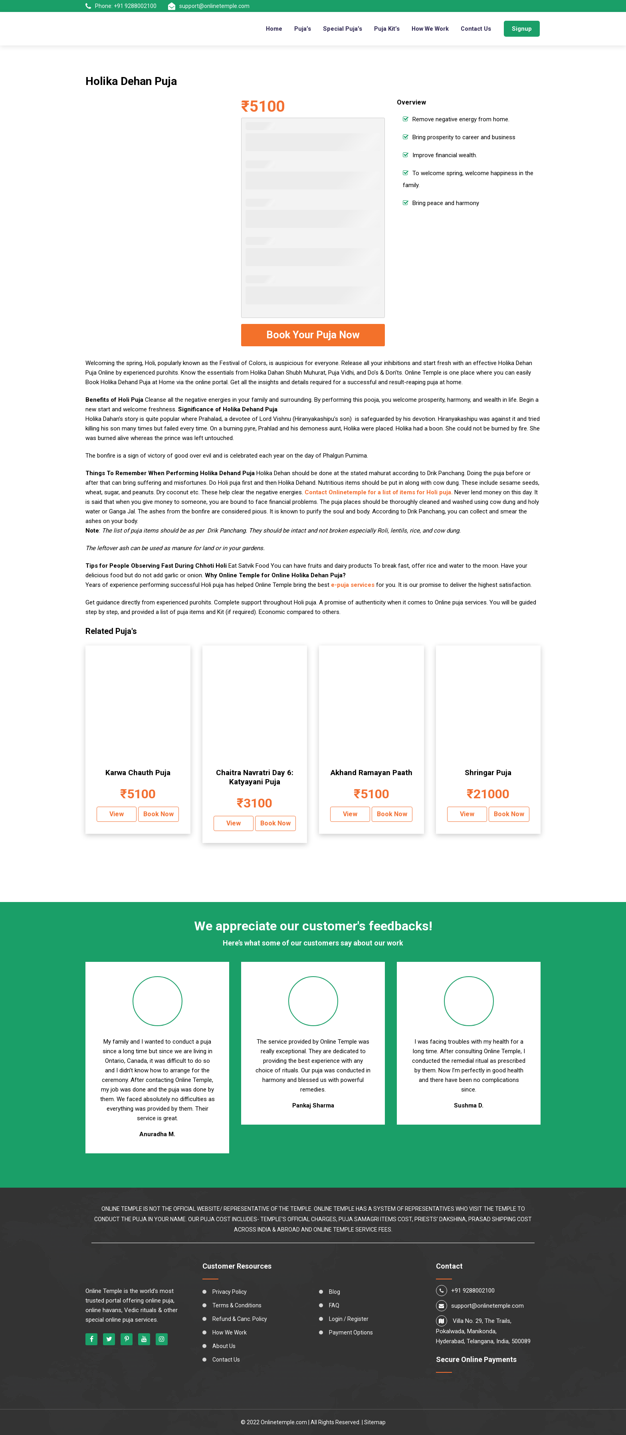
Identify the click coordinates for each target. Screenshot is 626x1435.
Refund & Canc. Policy (239, 1319)
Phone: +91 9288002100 (120, 6)
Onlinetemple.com (284, 1422)
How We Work (428, 28)
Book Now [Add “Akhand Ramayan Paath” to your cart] (392, 814)
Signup (522, 28)
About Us (224, 1346)
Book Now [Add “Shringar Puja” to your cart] (509, 814)
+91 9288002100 (473, 1290)
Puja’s (299, 28)
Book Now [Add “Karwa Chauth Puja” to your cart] (158, 814)
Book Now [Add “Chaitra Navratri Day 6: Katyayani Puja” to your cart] (275, 823)
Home (270, 28)
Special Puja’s (339, 28)
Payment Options (351, 1332)
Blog (334, 1292)
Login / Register (348, 1319)
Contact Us (475, 28)
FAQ (334, 1305)
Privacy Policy (229, 1292)
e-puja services (352, 584)
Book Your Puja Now (313, 335)
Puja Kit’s (383, 28)
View (116, 814)
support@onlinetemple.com (209, 6)
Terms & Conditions (236, 1305)
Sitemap (375, 1422)
